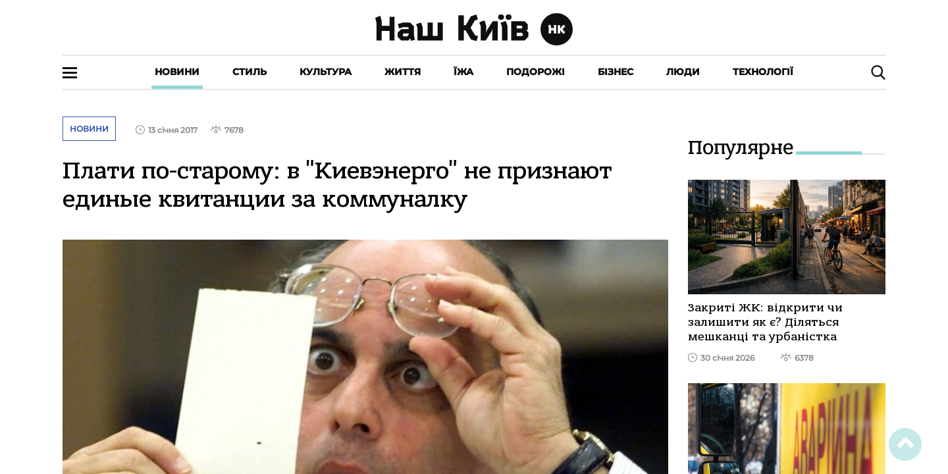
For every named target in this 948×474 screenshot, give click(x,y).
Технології (763, 72)
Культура (326, 72)
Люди (683, 72)
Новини (177, 72)
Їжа (463, 72)
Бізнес (615, 72)
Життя (402, 72)
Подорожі (535, 72)
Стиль (249, 72)
